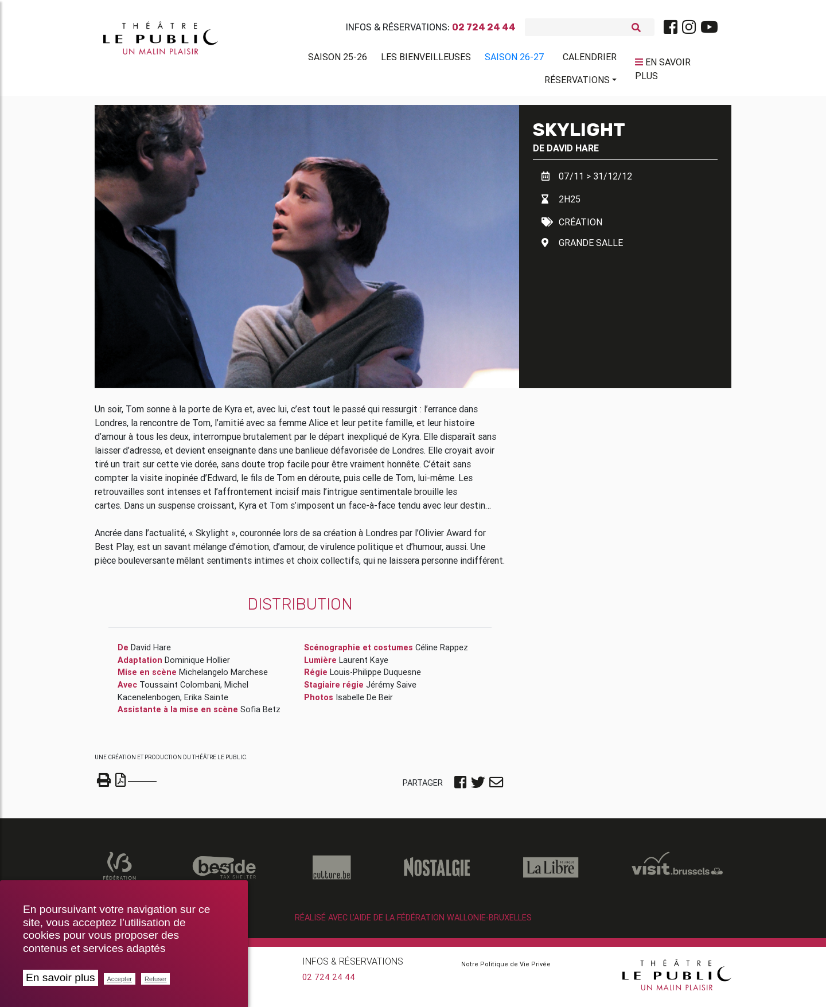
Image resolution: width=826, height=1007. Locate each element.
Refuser (156, 978)
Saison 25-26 (337, 59)
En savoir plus (60, 977)
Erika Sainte (206, 701)
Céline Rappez (441, 652)
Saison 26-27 (514, 59)
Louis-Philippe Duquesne (375, 677)
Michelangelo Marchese (223, 677)
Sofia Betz (260, 714)
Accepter (119, 978)
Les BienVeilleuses (426, 59)
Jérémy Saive (391, 689)
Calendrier (590, 59)
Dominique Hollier (197, 664)
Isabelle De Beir (364, 701)
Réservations (577, 82)
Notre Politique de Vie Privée (506, 968)
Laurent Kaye (363, 664)
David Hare (573, 152)
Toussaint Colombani (179, 689)
